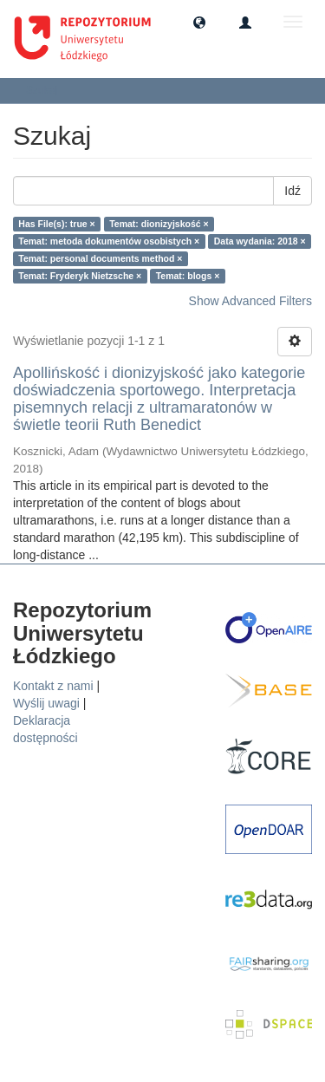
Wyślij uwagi (46, 703)
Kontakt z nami (53, 686)
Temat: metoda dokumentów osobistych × (108, 241)
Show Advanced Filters (250, 301)
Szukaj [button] (47, 90)
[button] (199, 21)
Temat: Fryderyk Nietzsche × (79, 275)
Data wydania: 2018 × (260, 241)
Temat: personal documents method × (100, 258)
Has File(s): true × (56, 223)
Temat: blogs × (188, 275)
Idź (292, 191)
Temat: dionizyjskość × (158, 223)
